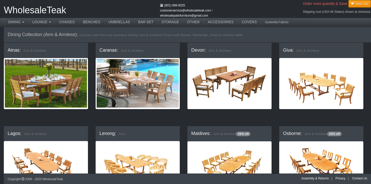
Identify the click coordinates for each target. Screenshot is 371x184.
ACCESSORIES (221, 22)
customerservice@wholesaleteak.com (185, 10)
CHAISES (67, 22)
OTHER (193, 22)
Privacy (341, 178)
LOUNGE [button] (41, 22)
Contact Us (359, 178)
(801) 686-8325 (174, 5)
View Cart (359, 4)
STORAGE (170, 22)
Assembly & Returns (315, 178)
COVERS (249, 22)
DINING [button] (16, 22)
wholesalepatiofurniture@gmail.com (184, 15)
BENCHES (91, 22)
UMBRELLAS (119, 22)
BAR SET (145, 22)
